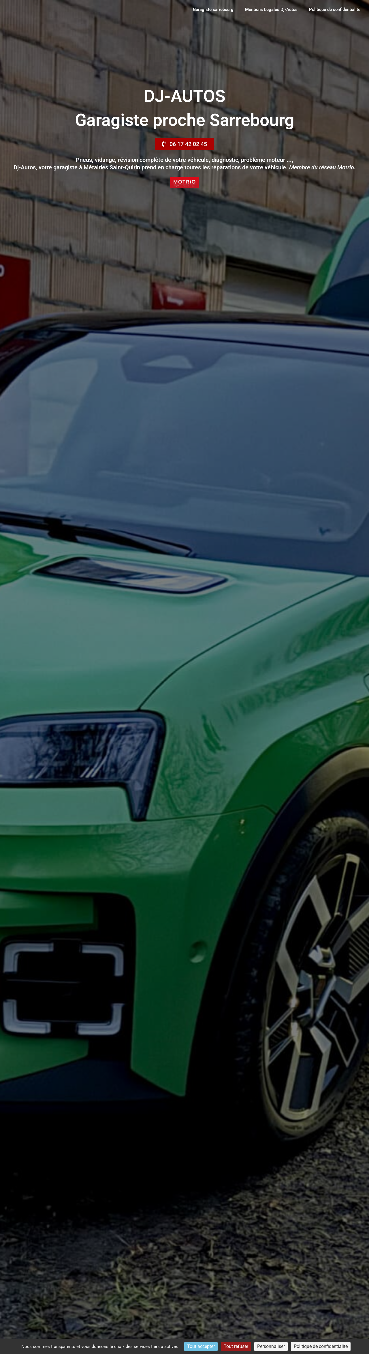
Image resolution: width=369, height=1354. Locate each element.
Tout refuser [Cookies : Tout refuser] (236, 1346)
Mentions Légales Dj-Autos (271, 9)
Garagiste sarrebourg (213, 9)
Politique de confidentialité (334, 9)
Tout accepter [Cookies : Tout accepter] (201, 1346)
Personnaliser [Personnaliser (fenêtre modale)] (271, 1346)
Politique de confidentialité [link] (321, 1346)
